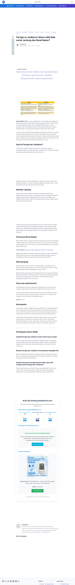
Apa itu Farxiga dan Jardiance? (25, 72)
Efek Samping (26, 75)
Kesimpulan (49, 75)
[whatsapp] (13, 45)
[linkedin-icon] (13, 581)
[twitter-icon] (5, 581)
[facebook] (13, 40)
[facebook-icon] (3, 581)
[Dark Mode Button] (72, 2)
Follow (25, 420)
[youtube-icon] (11, 581)
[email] (13, 53)
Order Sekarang (37, 490)
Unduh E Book (64, 584)
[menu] (3, 2)
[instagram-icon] (8, 581)
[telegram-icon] (16, 581)
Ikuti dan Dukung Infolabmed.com (45, 78)
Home (42, 584)
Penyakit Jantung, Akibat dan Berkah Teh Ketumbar (38, 250)
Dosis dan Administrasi (38, 75)
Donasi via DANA (37, 444)
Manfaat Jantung (39, 72)
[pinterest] (13, 51)
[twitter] (13, 42)
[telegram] (13, 48)
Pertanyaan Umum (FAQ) (28, 78)
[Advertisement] (37, 19)
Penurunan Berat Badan (51, 72)
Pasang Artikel (49, 584)
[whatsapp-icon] (18, 581)
